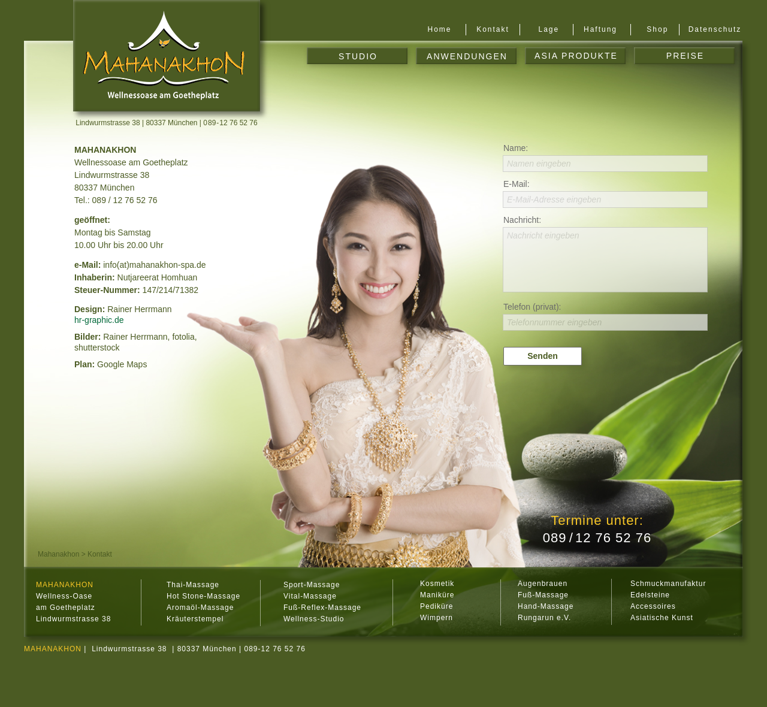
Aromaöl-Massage (200, 607)
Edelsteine (650, 595)
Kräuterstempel (195, 619)
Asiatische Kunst (661, 618)
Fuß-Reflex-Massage (322, 607)
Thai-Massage (193, 585)
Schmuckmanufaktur (668, 583)
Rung (527, 618)
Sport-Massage (311, 585)
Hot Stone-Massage (203, 596)
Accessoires (653, 606)
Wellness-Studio (313, 619)
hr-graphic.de (99, 320)
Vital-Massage (310, 596)
